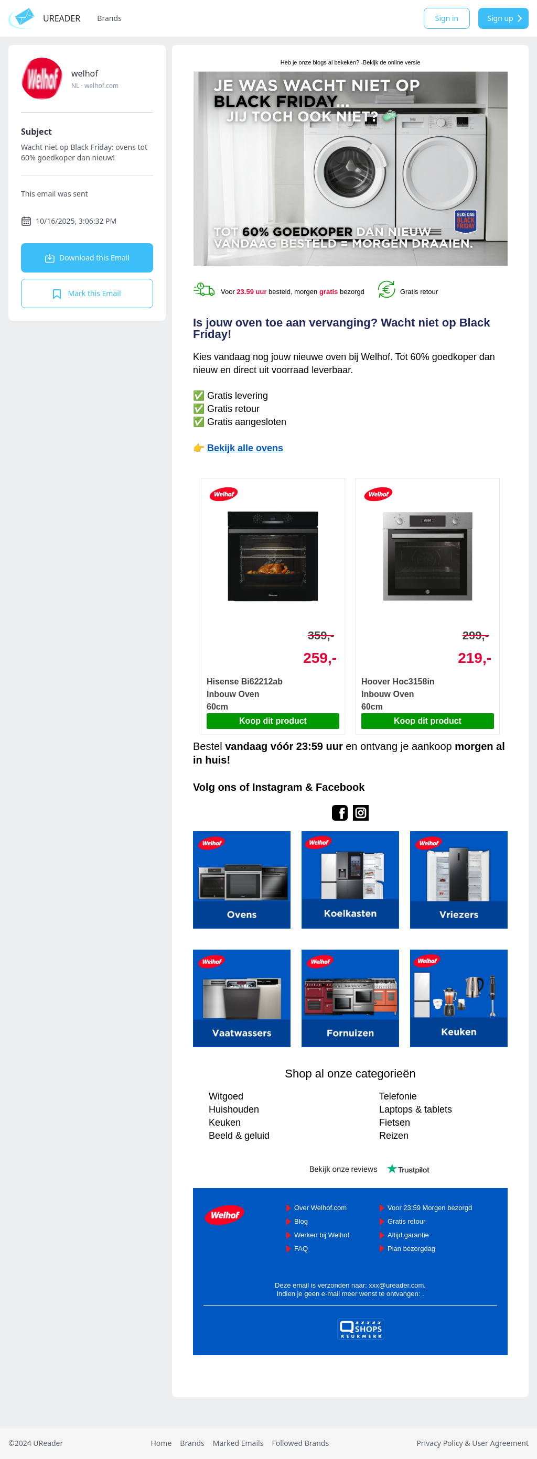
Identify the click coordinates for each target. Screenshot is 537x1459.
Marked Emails (238, 1443)
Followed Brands (300, 1443)
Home (161, 1443)
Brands (109, 18)
